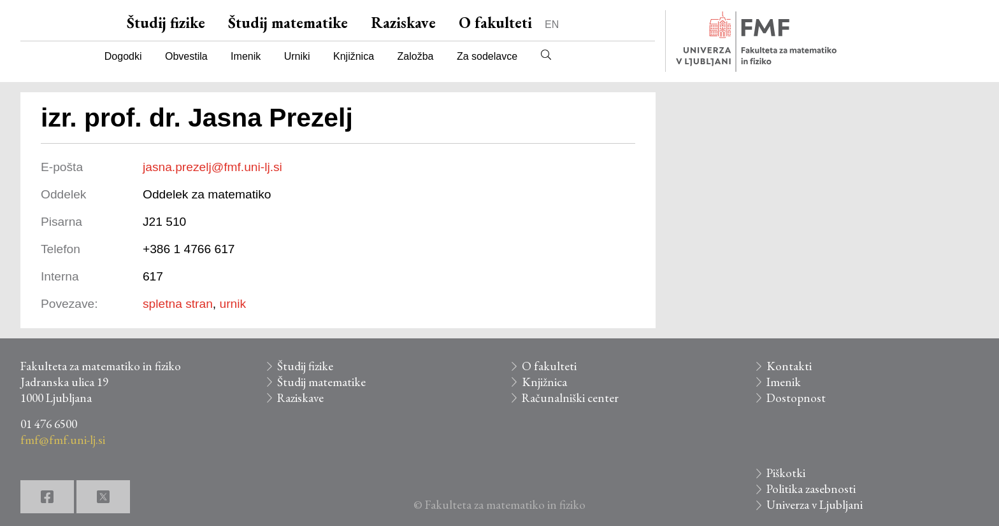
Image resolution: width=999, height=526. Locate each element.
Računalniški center (570, 398)
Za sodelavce (487, 56)
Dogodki (123, 56)
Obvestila (186, 56)
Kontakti (789, 366)
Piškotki (785, 473)
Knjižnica (353, 56)
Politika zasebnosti (811, 489)
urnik (233, 303)
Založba (416, 56)
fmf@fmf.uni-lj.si (62, 440)
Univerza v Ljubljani (814, 505)
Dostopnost (796, 398)
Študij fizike (166, 22)
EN (552, 24)
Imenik (246, 56)
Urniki (297, 56)
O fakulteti (495, 22)
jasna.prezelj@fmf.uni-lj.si (212, 167)
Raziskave (403, 22)
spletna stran (178, 303)
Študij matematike (288, 22)
